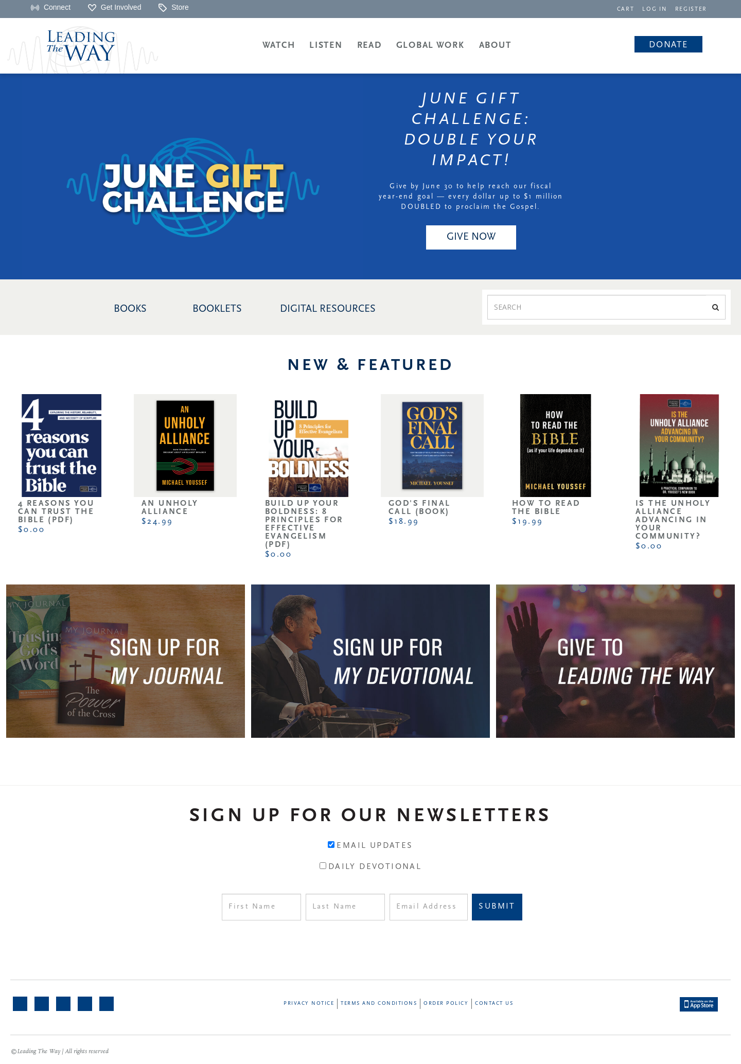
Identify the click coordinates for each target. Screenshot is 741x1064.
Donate (668, 45)
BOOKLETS (217, 309)
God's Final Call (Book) (419, 508)
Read (369, 45)
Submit (497, 906)
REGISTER (691, 9)
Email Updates (375, 846)
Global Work (430, 45)
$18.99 (404, 522)
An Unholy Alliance (170, 508)
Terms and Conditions (379, 1003)
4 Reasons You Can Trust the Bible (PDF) (56, 512)
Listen (325, 45)
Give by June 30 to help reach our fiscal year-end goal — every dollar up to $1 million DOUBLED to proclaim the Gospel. (471, 197)
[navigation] (628, 8)
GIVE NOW (471, 237)
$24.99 (157, 522)
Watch (278, 45)
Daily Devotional (374, 867)
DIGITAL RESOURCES (328, 309)
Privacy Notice (309, 1003)
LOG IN (656, 9)
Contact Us (494, 1003)
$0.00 (31, 530)
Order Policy (446, 1003)
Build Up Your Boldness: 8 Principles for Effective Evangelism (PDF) (304, 524)
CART (628, 9)
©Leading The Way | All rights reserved (60, 1052)
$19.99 (527, 522)
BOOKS (130, 309)
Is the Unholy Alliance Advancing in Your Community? (673, 520)
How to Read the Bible (546, 508)
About (495, 45)
